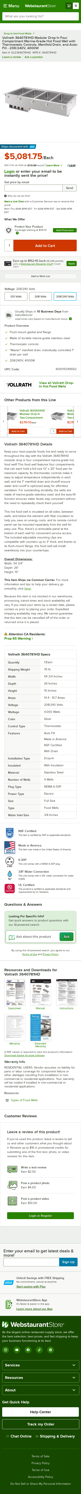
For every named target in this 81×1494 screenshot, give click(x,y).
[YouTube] (16, 1349)
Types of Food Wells (36, 1100)
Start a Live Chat (14, 201)
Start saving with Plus (31, 1286)
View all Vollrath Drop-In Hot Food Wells (56, 384)
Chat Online (19, 1436)
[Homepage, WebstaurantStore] (40, 5)
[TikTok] (39, 1349)
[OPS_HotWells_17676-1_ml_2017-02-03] (40, 994)
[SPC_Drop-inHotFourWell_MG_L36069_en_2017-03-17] (14, 994)
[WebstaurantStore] (40, 1324)
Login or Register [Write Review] (40, 1215)
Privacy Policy (51, 954)
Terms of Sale (40, 1456)
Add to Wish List (40, 276)
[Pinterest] (50, 1349)
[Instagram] (5, 1349)
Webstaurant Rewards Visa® (37, 263)
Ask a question (34, 57)
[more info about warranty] (17, 233)
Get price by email (16, 182)
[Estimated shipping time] (70, 319)
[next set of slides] (77, 421)
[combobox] (40, 16)
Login (9, 171)
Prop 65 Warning (17, 638)
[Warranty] (14, 1031)
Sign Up (68, 1262)
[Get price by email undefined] (33, 187)
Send (69, 188)
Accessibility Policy (40, 1477)
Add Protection (65, 230)
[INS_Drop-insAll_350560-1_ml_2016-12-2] (66, 994)
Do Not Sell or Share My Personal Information (40, 1483)
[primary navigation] (11, 6)
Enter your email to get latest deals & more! (38, 1253)
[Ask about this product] (40, 937)
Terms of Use (29, 954)
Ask (67, 937)
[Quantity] (9, 245)
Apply (72, 264)
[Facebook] (28, 1349)
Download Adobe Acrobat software (24, 1055)
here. (27, 588)
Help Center (40, 1412)
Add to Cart (18, 431)
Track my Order (40, 1424)
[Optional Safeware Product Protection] (40, 1031)
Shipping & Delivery (55, 1436)
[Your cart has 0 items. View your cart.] (72, 6)
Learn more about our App (34, 1309)
